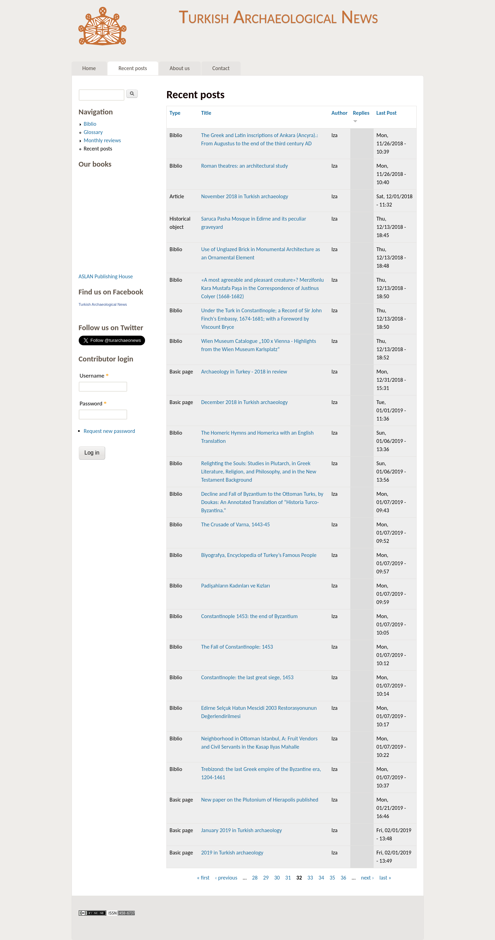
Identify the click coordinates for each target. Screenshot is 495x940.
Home (89, 68)
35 (332, 877)
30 (277, 877)
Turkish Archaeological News (278, 16)
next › (367, 877)
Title (206, 113)
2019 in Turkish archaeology (232, 852)
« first (203, 877)
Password (93, 403)
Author (339, 113)
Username (94, 375)
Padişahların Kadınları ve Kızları (235, 585)
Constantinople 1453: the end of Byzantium (249, 616)
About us (180, 68)
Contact (221, 68)
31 (288, 877)
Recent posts (133, 68)
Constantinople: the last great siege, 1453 (247, 677)
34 (321, 877)
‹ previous (226, 877)
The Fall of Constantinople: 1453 (237, 647)
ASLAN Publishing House (106, 276)
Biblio (90, 124)
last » (386, 877)
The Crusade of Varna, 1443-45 (235, 524)
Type (174, 113)
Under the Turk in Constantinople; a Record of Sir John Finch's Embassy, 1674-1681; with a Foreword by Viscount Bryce (261, 318)
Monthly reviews (102, 140)
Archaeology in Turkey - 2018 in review (244, 371)
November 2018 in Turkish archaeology (244, 196)
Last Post (386, 113)
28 (254, 877)
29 (265, 877)
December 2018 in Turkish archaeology (244, 402)
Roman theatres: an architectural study (244, 166)
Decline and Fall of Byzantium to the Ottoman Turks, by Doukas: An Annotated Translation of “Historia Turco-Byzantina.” (262, 502)
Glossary (93, 132)
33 (310, 877)
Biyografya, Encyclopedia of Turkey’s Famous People (259, 555)
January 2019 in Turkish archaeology (241, 830)
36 (343, 877)
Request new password (109, 431)
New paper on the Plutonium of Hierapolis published (259, 799)
